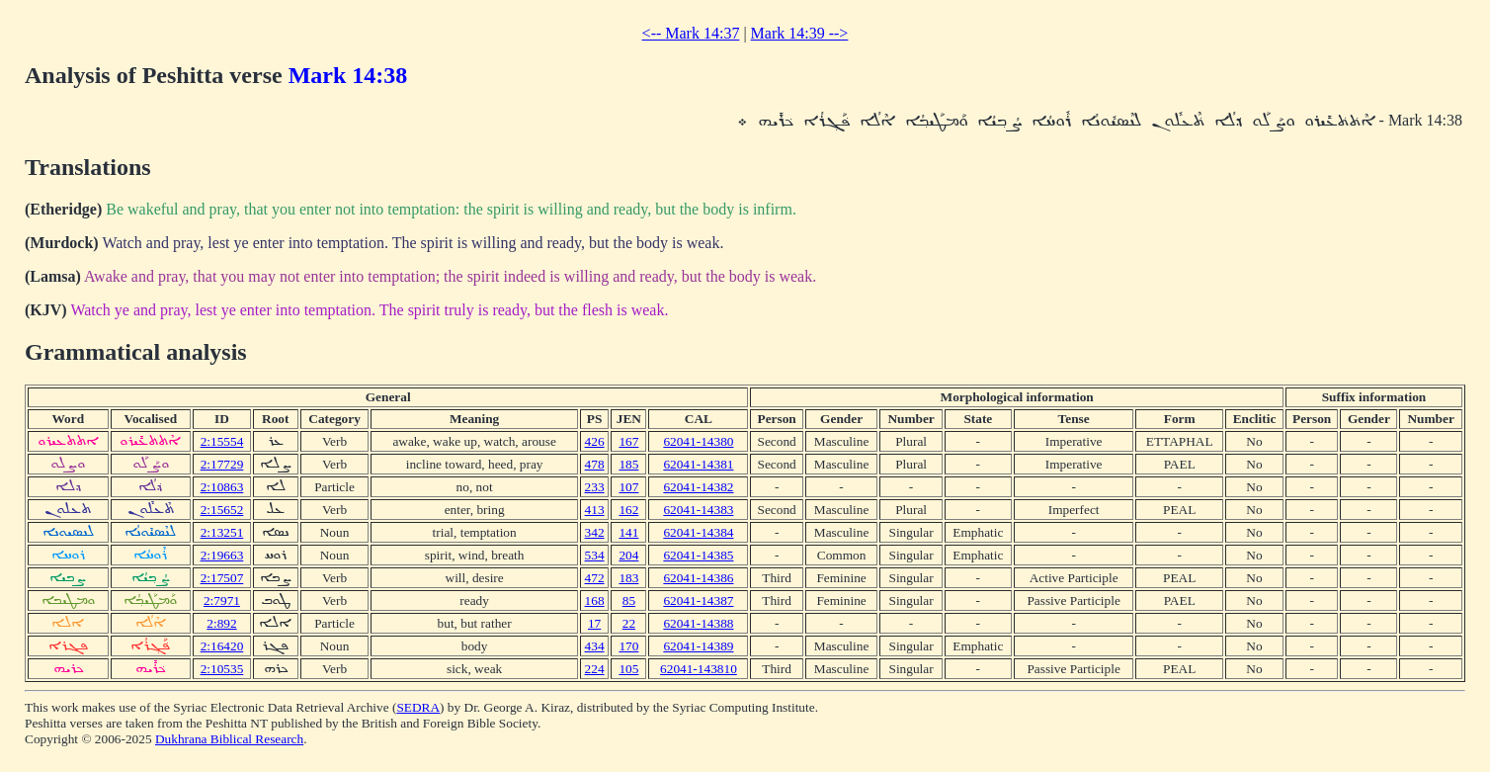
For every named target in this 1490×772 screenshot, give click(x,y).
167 (628, 441)
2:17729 (222, 464)
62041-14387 (698, 600)
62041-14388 (698, 623)
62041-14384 (698, 532)
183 (628, 577)
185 (628, 464)
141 (628, 532)
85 (628, 600)
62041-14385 (698, 555)
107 (628, 486)
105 (628, 668)
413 (595, 509)
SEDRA (418, 707)
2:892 (221, 623)
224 (595, 668)
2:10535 (222, 668)
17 (594, 623)
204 (628, 555)
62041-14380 (698, 441)
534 (595, 555)
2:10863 (222, 486)
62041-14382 (698, 486)
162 (628, 509)
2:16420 (222, 646)
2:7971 (222, 600)
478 (595, 464)
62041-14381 (698, 464)
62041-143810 (698, 668)
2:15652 (222, 509)
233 (595, 486)
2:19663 (222, 555)
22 (628, 623)
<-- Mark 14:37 (691, 33)
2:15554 (222, 441)
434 (595, 646)
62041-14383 (698, 509)
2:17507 (222, 577)
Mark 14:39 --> (800, 33)
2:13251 (222, 532)
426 (595, 441)
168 (595, 600)
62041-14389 (698, 646)
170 (628, 646)
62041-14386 (698, 577)
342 (595, 532)
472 (595, 577)
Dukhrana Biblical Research (229, 738)
